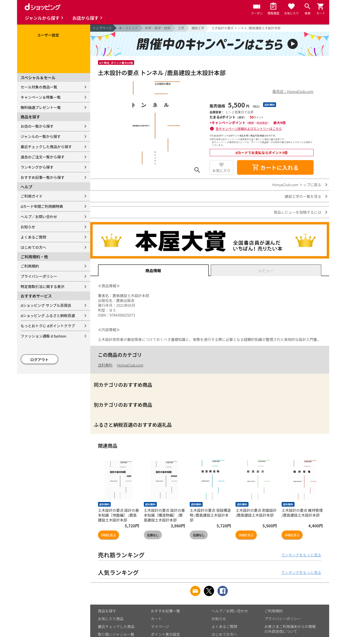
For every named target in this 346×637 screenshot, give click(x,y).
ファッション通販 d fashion (43, 335)
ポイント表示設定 (165, 634)
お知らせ (28, 226)
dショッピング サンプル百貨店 (46, 305)
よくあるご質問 (33, 237)
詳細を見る (108, 535)
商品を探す (107, 610)
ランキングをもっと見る (301, 554)
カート (156, 618)
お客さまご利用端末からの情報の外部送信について (290, 629)
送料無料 (105, 364)
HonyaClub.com (130, 364)
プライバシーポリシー (39, 276)
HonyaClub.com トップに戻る (296, 184)
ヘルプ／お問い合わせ (39, 216)
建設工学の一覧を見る (303, 196)
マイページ (160, 626)
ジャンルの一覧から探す (41, 136)
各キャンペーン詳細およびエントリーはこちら (249, 128)
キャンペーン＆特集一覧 (41, 97)
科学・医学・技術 (157, 28)
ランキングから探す (37, 167)
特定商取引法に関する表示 (43, 286)
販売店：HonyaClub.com (293, 91)
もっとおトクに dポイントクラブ (48, 325)
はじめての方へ (33, 247)
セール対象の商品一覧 (39, 86)
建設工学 (197, 28)
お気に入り (221, 170)
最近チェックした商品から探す (46, 146)
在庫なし (153, 535)
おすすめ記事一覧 (165, 610)
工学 (181, 28)
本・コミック (128, 28)
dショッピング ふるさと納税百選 (48, 315)
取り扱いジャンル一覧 (116, 634)
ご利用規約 (30, 266)
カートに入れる (275, 167)
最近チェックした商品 (116, 626)
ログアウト (39, 359)
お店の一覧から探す (37, 126)
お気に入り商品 (111, 618)
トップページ (102, 28)
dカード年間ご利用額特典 (42, 206)
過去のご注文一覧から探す (43, 156)
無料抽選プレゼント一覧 (41, 107)
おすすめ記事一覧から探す (43, 177)
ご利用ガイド (32, 196)
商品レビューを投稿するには (297, 212)
